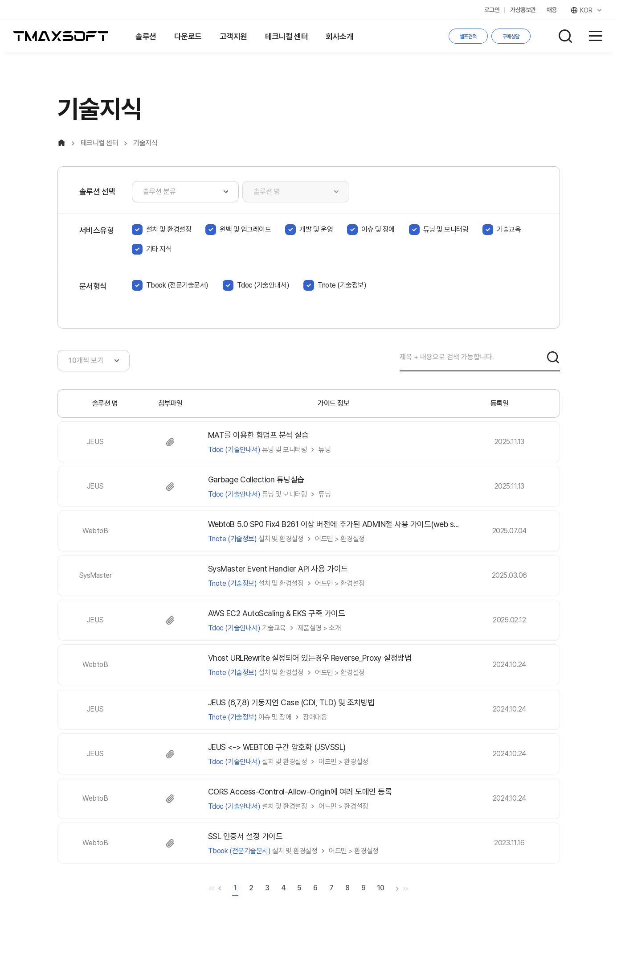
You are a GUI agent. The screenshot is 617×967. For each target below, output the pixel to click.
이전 (220, 889)
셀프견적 (468, 36)
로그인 (492, 9)
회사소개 (339, 36)
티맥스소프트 (61, 36)
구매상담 (511, 36)
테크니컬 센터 (286, 36)
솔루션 (145, 36)
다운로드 (188, 36)
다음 (397, 889)
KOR (587, 10)
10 (380, 888)
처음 (212, 889)
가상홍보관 (523, 9)
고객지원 (233, 36)
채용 (552, 9)
